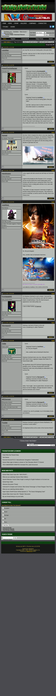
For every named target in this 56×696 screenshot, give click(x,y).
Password (32, 35)
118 (30, 42)
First (24, 42)
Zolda (4, 343)
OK (5, 518)
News (10, 23)
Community (25, 38)
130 (44, 42)
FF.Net (37, 306)
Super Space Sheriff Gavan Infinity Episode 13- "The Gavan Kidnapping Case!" (24, 491)
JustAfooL (5, 205)
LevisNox (5, 50)
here (48, 364)
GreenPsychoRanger (9, 68)
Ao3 (40, 306)
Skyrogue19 (6, 326)
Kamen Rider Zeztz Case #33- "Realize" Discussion (16, 494)
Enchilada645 (7, 296)
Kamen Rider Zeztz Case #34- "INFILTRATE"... (15, 474)
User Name (33, 32)
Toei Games (6, 457)
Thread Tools (49, 44)
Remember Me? (49, 33)
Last (52, 42)
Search (51, 38)
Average (6, 515)
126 (33, 42)
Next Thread (33, 440)
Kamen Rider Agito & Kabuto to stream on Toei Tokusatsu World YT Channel (23, 462)
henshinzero (6, 173)
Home (4, 23)
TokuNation (16, 31)
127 (36, 42)
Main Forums (23, 31)
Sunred (4, 135)
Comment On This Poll (8, 528)
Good (5, 511)
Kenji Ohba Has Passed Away (11, 455)
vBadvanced (29, 551)
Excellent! (6, 508)
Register (13, 38)
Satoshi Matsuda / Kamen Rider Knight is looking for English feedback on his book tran (26, 479)
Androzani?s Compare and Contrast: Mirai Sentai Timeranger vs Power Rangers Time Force (27, 486)
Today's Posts (39, 38)
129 (41, 42)
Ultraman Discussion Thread (10, 484)
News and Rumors (8, 33)
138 (47, 42)
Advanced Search (7, 539)
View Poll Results (7, 527)
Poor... (6, 522)
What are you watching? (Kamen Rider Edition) (15, 477)
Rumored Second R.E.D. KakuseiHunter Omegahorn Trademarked (21, 460)
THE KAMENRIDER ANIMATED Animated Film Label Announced (20, 464)
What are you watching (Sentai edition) (13, 489)
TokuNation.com (8, 31)
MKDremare (6, 399)
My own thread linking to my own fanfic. (13, 496)
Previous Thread (24, 440)
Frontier (5, 423)
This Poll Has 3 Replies (8, 530)
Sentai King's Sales (8, 482)
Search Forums (7, 534)
